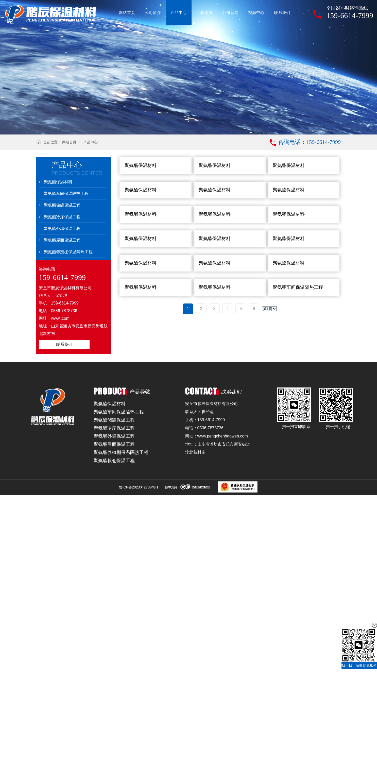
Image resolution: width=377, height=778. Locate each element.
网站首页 (69, 142)
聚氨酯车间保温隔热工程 (66, 193)
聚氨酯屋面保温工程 (62, 240)
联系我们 (64, 344)
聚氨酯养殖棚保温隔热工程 (68, 252)
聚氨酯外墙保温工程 (62, 228)
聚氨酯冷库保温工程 (62, 217)
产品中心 (90, 142)
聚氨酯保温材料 (58, 182)
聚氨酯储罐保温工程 (62, 205)
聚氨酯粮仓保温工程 (114, 743)
